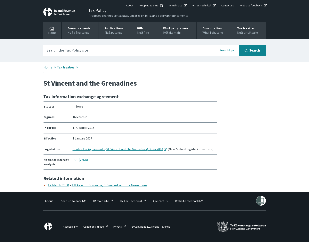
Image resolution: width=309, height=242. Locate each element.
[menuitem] (48, 201)
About (129, 6)
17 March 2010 (58, 185)
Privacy (117, 227)
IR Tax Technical (201, 6)
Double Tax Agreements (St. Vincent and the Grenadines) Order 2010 (118, 149)
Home (47, 67)
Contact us (227, 6)
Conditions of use (93, 227)
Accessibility (70, 227)
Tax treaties (65, 67)
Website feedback (251, 6)
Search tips (227, 50)
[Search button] (252, 50)
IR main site (175, 6)
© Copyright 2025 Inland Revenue (151, 227)
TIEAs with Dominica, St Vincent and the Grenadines (109, 185)
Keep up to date (149, 6)
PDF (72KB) (80, 160)
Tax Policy (97, 10)
